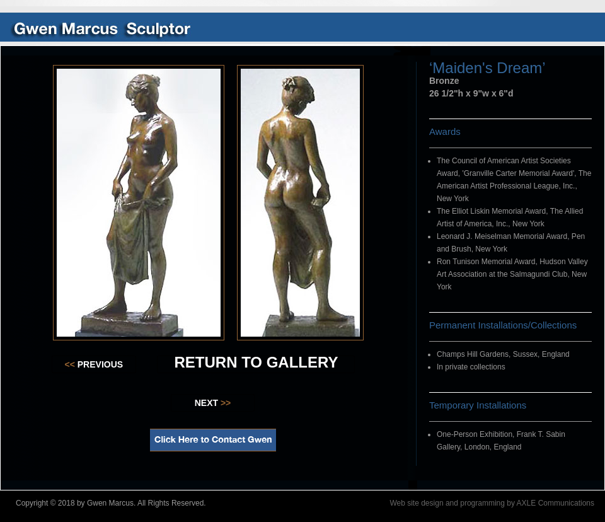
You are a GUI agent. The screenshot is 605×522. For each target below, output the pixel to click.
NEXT (213, 403)
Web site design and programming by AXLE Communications (491, 503)
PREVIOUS (94, 364)
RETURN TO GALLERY (256, 362)
